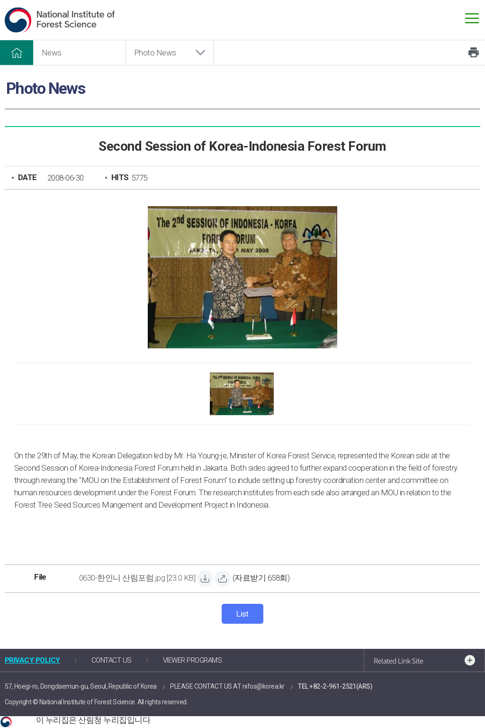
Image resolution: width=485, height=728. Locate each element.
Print (474, 53)
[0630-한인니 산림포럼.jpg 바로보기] (223, 579)
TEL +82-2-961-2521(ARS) (335, 686)
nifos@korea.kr (263, 686)
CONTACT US (111, 660)
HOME (16, 52)
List (242, 614)
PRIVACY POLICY (32, 660)
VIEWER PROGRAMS (192, 660)
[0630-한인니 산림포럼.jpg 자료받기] (137, 579)
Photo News (155, 52)
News (52, 52)
